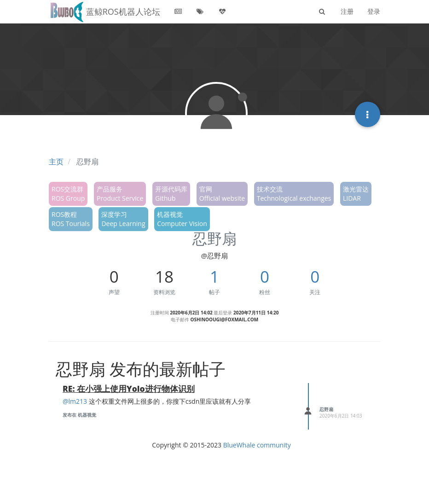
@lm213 (75, 401)
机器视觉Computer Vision (182, 219)
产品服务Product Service (120, 194)
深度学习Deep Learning (123, 219)
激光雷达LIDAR (356, 194)
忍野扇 (326, 409)
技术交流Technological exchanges (294, 194)
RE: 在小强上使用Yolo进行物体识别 (129, 388)
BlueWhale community (257, 445)
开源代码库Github (171, 194)
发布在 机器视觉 (79, 415)
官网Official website (222, 194)
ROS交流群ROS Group (68, 194)
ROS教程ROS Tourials (71, 219)
